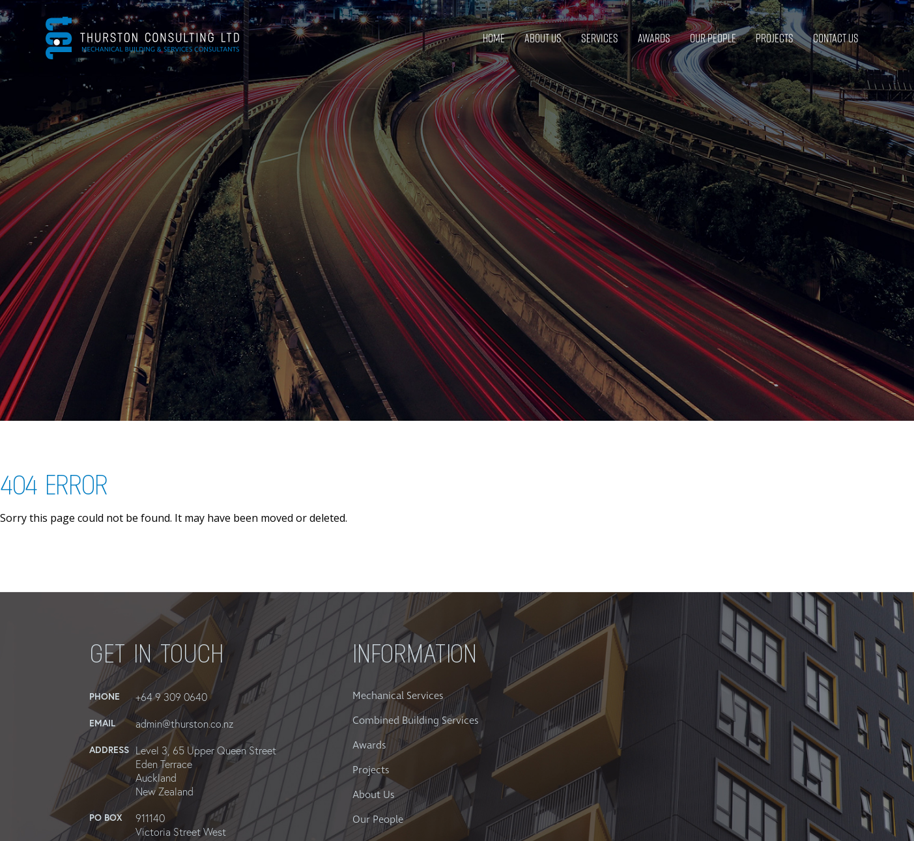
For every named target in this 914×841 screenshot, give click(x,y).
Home (494, 38)
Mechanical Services (397, 696)
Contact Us (836, 38)
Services (599, 38)
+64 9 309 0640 (171, 697)
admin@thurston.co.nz (184, 723)
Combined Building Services (415, 720)
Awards (654, 38)
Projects (774, 38)
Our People (713, 38)
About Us (543, 38)
